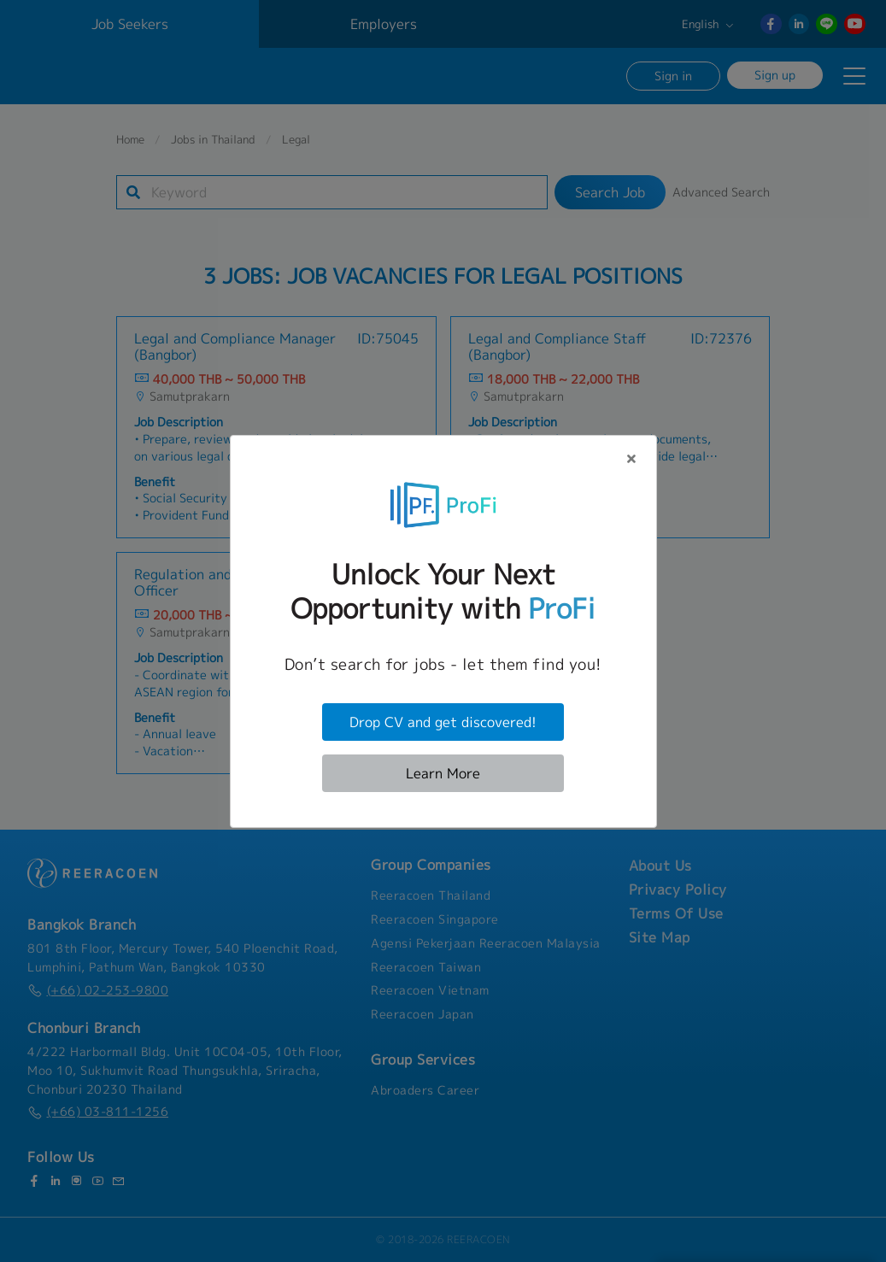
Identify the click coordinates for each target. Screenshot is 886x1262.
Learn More (443, 773)
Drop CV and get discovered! (443, 722)
